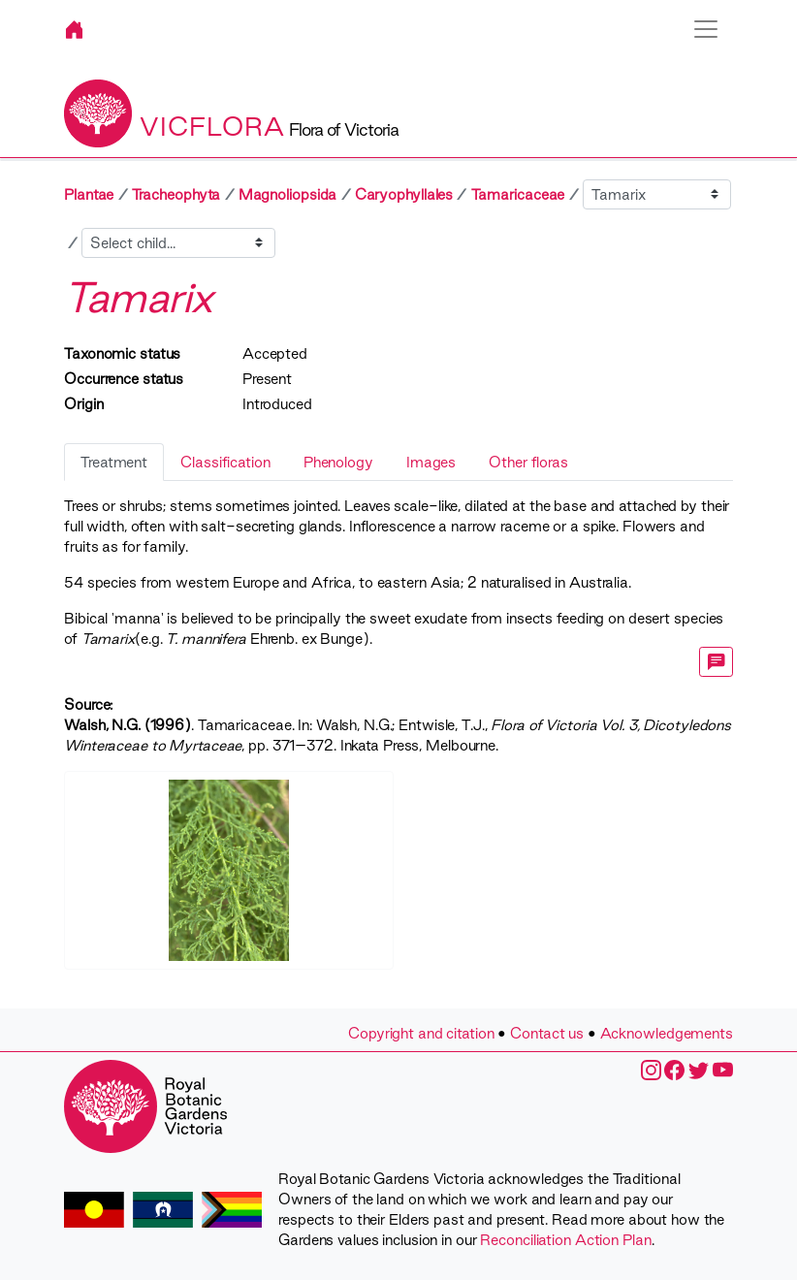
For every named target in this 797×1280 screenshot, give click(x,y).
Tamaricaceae (518, 194)
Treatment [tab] (113, 462)
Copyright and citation (421, 1033)
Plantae (88, 194)
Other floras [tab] (528, 462)
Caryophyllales (404, 194)
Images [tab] (431, 462)
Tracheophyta (176, 194)
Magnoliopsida (288, 194)
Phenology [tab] (338, 462)
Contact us (547, 1033)
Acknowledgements (666, 1033)
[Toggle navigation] (706, 29)
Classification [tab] (225, 462)
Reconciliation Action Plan (565, 1240)
